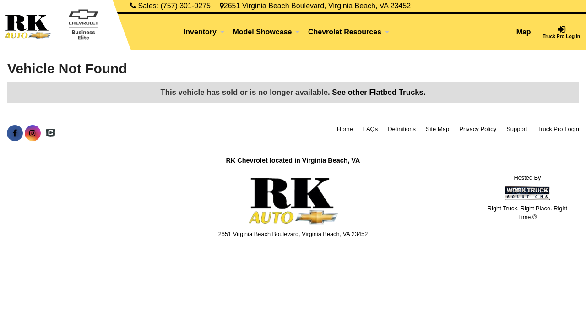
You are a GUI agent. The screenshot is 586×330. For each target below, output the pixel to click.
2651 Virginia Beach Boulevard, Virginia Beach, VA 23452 (315, 6)
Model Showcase (266, 32)
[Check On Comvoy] (51, 133)
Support (516, 129)
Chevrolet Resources (349, 32)
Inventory (204, 32)
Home (345, 129)
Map (523, 32)
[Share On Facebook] (15, 133)
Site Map (437, 129)
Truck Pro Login (558, 129)
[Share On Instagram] (33, 133)
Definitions (402, 129)
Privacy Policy (477, 129)
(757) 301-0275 (185, 6)
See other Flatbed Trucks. (378, 92)
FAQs (370, 129)
